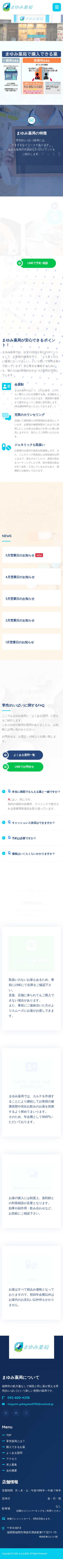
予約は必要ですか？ (22, 837)
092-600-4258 (16, 1397)
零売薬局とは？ (15, 1441)
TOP (8, 1435)
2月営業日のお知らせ (20, 620)
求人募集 (11, 1464)
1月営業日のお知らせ (20, 642)
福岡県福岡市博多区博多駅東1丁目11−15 (32, 1535)
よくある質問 (14, 1452)
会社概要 (11, 1470)
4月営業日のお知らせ (20, 577)
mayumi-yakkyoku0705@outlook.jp (27, 1404)
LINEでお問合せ (21, 766)
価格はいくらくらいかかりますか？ (31, 852)
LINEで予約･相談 (33, 263)
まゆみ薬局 (24, 1553)
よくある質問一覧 (20, 755)
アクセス (11, 1458)
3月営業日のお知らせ (20, 599)
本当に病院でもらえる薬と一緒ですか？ (34, 791)
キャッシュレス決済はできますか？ (31, 821)
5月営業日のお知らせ (20, 555)
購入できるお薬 (15, 1446)
